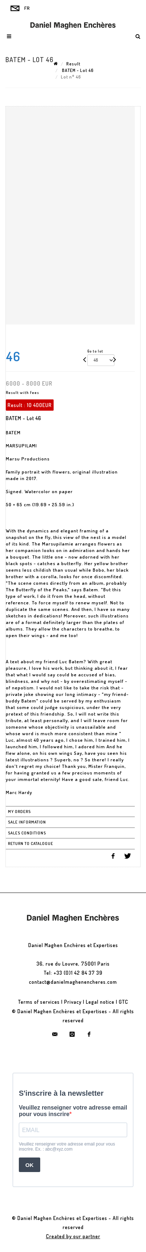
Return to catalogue (30, 843)
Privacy (73, 1002)
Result (73, 64)
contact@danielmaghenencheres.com (73, 982)
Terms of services (39, 1002)
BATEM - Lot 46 (77, 70)
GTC (123, 1002)
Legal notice (100, 1002)
